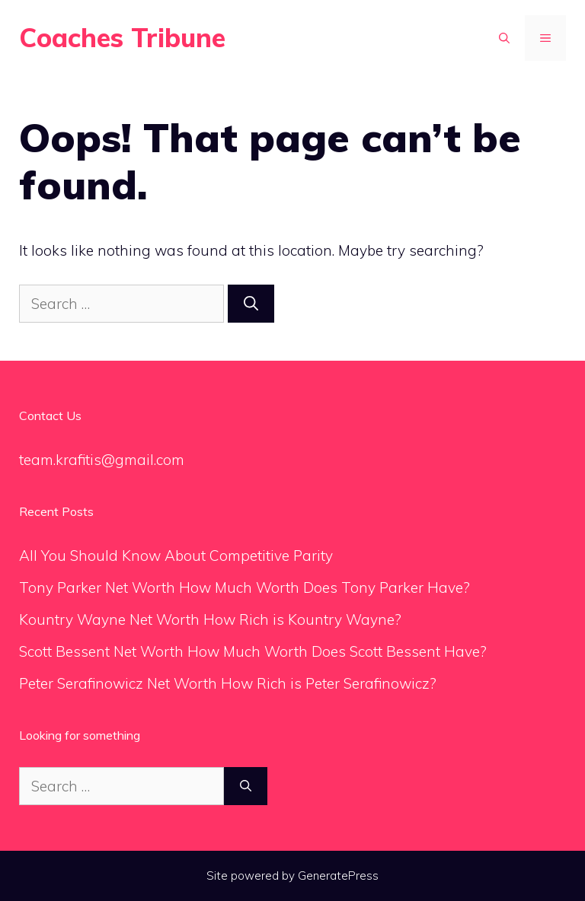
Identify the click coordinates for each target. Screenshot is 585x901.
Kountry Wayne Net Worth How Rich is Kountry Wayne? (210, 619)
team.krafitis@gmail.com (101, 459)
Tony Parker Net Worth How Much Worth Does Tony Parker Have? (244, 587)
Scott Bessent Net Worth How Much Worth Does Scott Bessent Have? (253, 651)
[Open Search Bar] (504, 38)
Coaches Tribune (122, 37)
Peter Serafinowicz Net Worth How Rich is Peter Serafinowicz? (227, 683)
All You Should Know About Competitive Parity (178, 555)
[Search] (251, 304)
